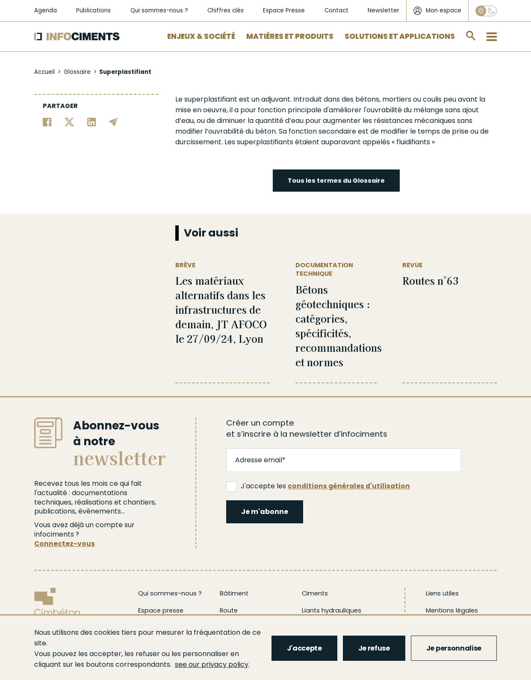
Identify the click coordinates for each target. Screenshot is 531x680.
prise (460, 131)
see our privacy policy (211, 664)
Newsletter (383, 10)
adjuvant (275, 99)
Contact (336, 10)
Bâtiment (234, 593)
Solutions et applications (400, 36)
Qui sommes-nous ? (159, 10)
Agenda (45, 10)
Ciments (315, 593)
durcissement (198, 142)
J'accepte (304, 648)
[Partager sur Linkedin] (91, 121)
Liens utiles (442, 593)
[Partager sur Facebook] (47, 121)
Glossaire (77, 72)
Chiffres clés (225, 10)
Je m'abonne (264, 512)
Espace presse (160, 610)
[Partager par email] (113, 121)
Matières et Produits (289, 36)
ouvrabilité (384, 110)
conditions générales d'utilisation (349, 486)
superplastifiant (210, 99)
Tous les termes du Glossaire (336, 180)
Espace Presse (284, 10)
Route (229, 610)
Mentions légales (452, 610)
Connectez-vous (64, 543)
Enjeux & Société (201, 36)
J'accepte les (318, 486)
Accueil (44, 72)
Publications (93, 10)
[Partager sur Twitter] (69, 121)
